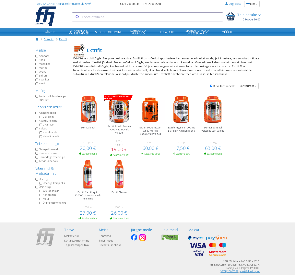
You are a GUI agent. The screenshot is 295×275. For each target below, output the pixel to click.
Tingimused (106, 240)
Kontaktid (105, 236)
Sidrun (41, 75)
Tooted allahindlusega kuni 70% (50, 98)
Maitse (40, 50)
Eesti (251, 4)
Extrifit (63, 39)
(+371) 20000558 (229, 271)
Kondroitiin (47, 195)
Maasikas (43, 64)
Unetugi (41, 179)
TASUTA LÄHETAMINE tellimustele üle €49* (63, 4)
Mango (41, 67)
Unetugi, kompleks (52, 183)
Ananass (42, 56)
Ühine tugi (43, 187)
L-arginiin (46, 116)
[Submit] (77, 17)
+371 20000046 (129, 4)
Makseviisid (71, 236)
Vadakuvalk (48, 132)
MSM (44, 198)
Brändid (48, 39)
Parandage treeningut (50, 157)
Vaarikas (42, 79)
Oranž (40, 71)
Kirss (40, 60)
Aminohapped (45, 112)
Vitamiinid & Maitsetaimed (46, 171)
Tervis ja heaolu (46, 161)
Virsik (40, 83)
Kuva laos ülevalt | (223, 86)
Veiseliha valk (49, 136)
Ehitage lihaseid (46, 149)
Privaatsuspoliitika (110, 245)
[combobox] (147, 16)
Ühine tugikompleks (52, 202)
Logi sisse (233, 4)
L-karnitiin (46, 124)
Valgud (41, 128)
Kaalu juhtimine (46, 120)
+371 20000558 (151, 4)
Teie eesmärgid (47, 143)
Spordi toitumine (48, 107)
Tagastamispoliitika (76, 245)
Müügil (40, 90)
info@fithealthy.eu (250, 271)
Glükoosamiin (49, 191)
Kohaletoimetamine (76, 240)
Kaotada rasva (46, 153)
